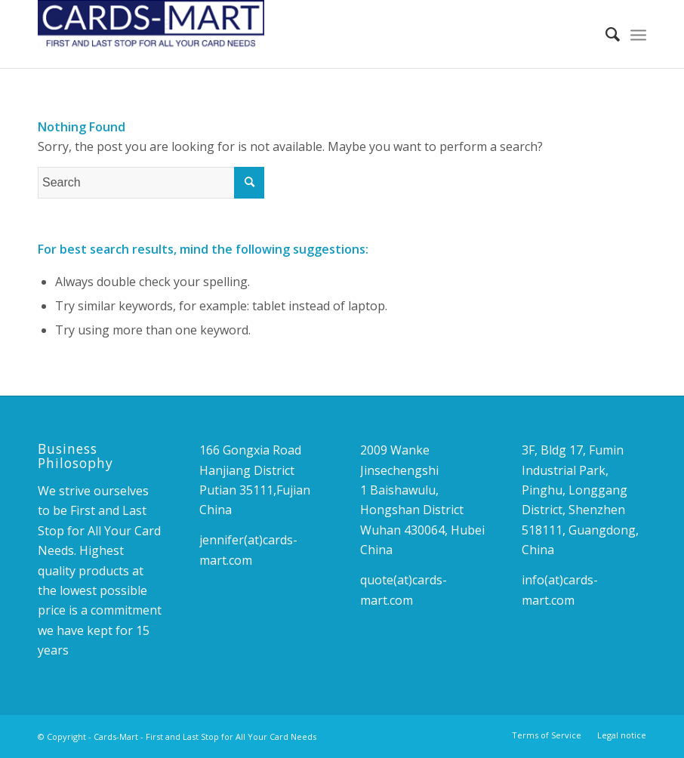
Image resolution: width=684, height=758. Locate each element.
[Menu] (638, 34)
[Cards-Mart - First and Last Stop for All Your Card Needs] (151, 34)
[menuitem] (605, 34)
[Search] (605, 34)
